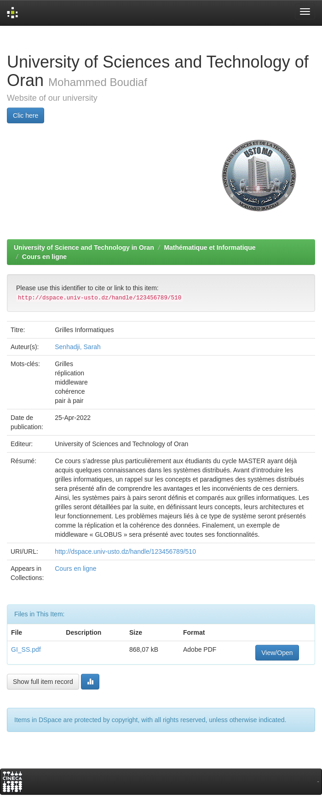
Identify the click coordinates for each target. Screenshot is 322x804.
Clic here (25, 115)
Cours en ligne (44, 256)
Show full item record (43, 681)
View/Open (277, 652)
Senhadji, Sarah (78, 346)
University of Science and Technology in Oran (84, 247)
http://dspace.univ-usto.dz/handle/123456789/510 (125, 551)
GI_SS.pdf (26, 649)
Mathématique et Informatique (209, 247)
